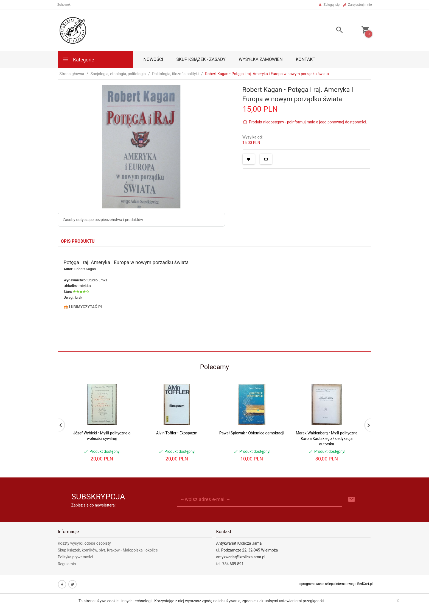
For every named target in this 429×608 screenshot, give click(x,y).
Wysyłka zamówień (261, 59)
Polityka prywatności (75, 557)
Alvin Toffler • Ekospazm (176, 433)
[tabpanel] (214, 299)
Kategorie (78, 59)
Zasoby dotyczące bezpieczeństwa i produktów (103, 219)
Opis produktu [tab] (78, 241)
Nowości (153, 59)
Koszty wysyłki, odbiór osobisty (84, 543)
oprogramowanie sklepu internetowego (328, 584)
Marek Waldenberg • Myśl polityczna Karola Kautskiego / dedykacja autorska (326, 438)
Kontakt (305, 59)
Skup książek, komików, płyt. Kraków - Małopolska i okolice (108, 550)
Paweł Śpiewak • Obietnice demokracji (251, 433)
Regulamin (67, 564)
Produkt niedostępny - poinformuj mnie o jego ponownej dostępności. (308, 122)
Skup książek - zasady (200, 59)
